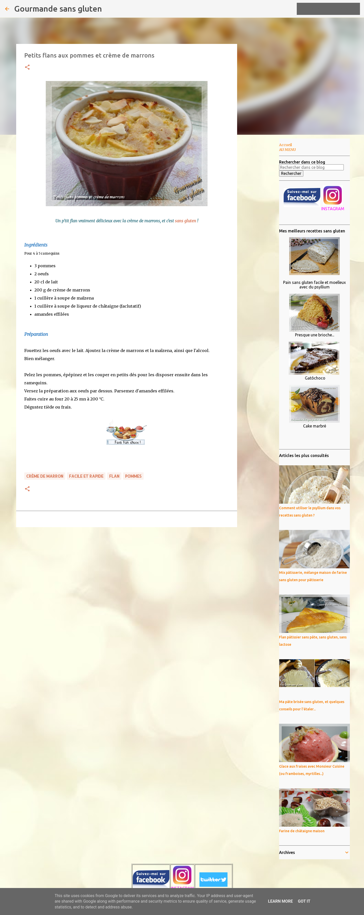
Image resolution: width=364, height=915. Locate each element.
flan (114, 476)
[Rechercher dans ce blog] (333, 9)
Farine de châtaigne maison (302, 831)
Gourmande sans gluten (58, 8)
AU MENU (287, 149)
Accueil (285, 145)
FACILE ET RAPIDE (86, 476)
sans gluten (186, 220)
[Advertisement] (263, 218)
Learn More (280, 901)
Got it (304, 901)
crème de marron (44, 476)
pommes (133, 476)
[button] (27, 67)
